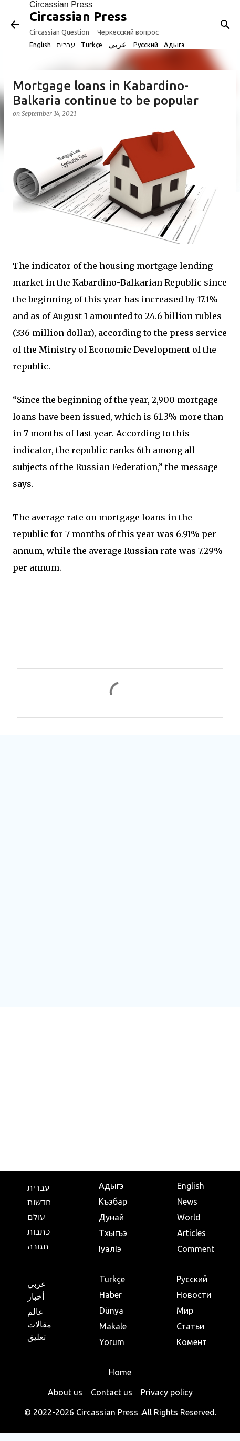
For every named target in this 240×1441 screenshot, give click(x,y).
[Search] (225, 24)
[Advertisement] (120, 870)
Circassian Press (60, 4)
